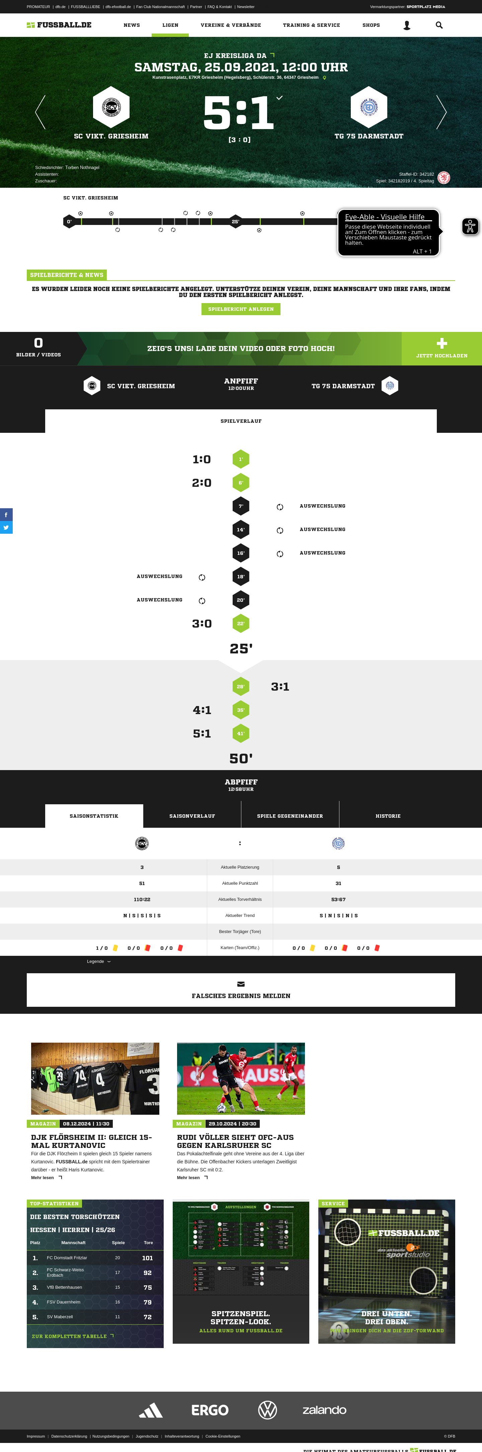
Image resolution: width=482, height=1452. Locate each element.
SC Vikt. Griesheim (111, 136)
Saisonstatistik (94, 816)
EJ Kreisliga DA (241, 55)
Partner (196, 7)
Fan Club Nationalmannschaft (160, 7)
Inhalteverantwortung (182, 1436)
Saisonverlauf (192, 816)
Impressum (36, 1436)
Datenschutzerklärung (69, 1436)
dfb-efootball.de (118, 7)
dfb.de (60, 7)
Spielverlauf (241, 421)
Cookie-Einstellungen (223, 1436)
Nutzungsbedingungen (110, 1436)
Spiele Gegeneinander (290, 816)
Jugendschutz (147, 1436)
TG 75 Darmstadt (369, 136)
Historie (388, 816)
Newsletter (246, 7)
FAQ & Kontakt (220, 7)
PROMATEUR (38, 7)
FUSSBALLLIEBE (85, 7)
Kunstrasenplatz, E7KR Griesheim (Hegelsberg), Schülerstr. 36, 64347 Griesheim (241, 78)
